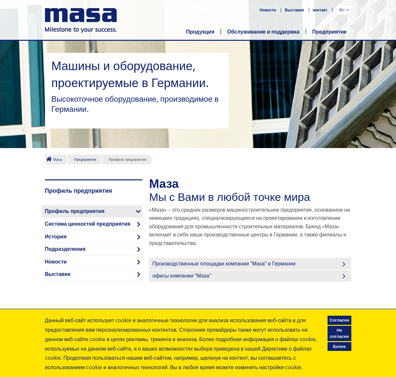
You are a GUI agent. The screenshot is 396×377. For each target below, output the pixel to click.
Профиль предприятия (75, 211)
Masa (57, 159)
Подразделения (65, 248)
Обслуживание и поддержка (263, 31)
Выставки (295, 10)
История (56, 236)
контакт (321, 10)
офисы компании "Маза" (181, 275)
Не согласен (339, 333)
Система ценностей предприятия (88, 223)
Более (339, 346)
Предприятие (329, 31)
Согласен (339, 320)
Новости (268, 10)
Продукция (200, 31)
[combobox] (344, 10)
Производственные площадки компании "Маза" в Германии (223, 263)
